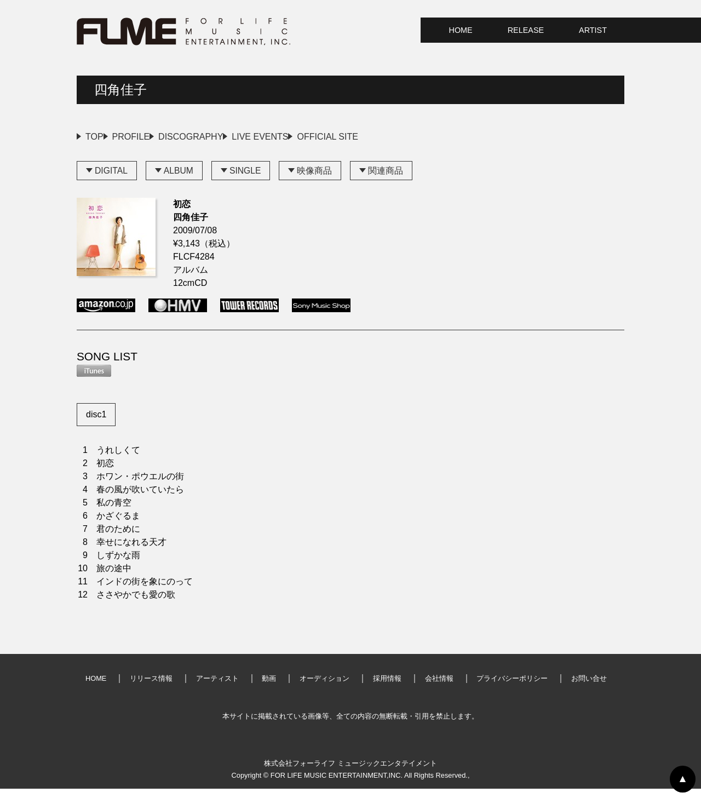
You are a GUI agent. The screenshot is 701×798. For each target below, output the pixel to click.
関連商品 (387, 179)
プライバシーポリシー (512, 688)
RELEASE (526, 30)
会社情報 (439, 688)
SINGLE (247, 179)
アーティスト (217, 688)
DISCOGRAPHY (243, 136)
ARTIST (593, 30)
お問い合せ (589, 688)
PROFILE (157, 136)
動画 (269, 688)
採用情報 (387, 688)
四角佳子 (120, 89)
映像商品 (316, 179)
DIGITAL (111, 179)
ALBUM (179, 179)
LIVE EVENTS (339, 136)
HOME (461, 30)
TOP (94, 136)
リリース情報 (151, 688)
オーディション (324, 688)
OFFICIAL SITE (432, 136)
